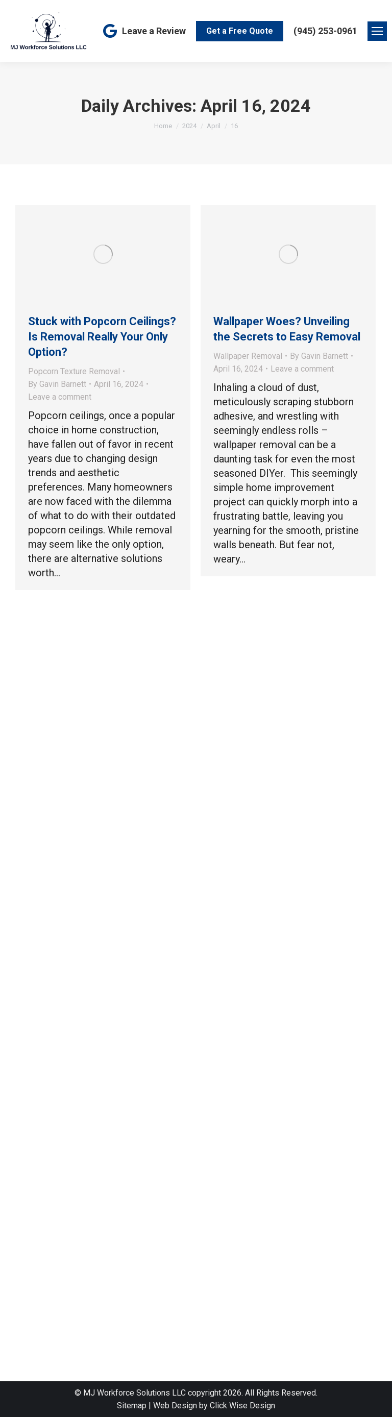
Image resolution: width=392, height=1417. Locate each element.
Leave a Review (143, 31)
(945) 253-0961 (325, 31)
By (57, 384)
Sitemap (131, 1405)
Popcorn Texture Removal (74, 371)
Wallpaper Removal (247, 356)
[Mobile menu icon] (377, 31)
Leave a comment (59, 397)
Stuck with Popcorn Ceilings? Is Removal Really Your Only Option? (102, 336)
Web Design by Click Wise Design (214, 1405)
